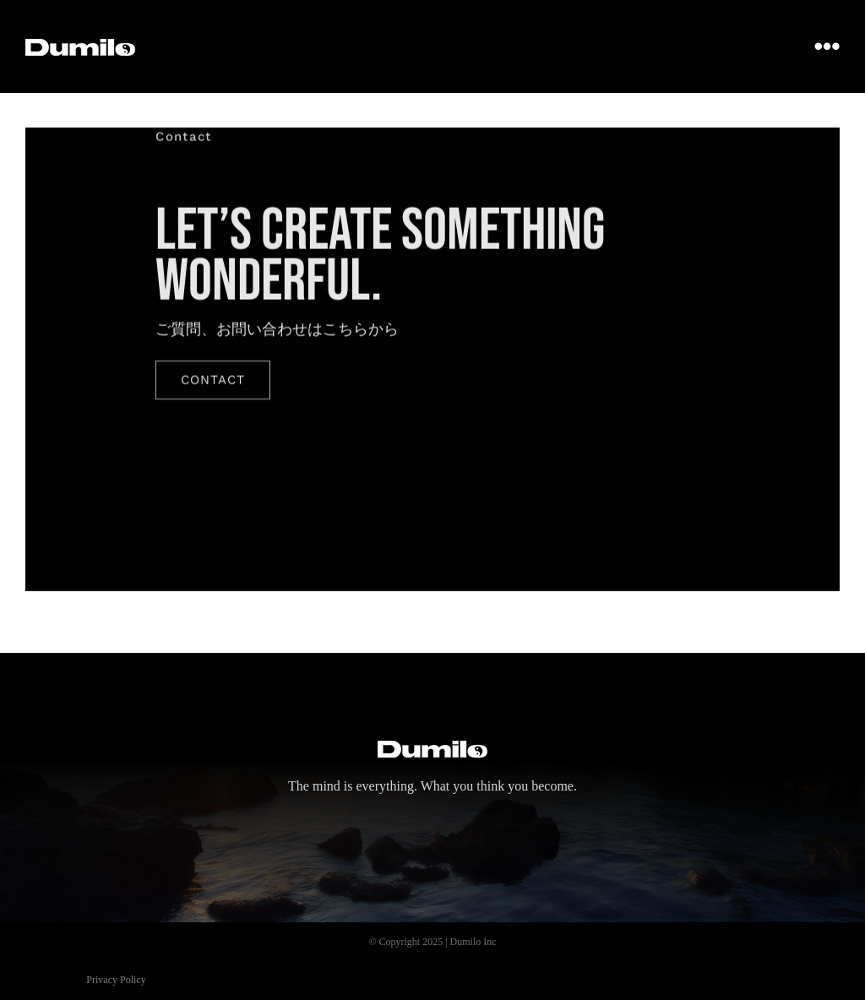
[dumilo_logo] (80, 47)
